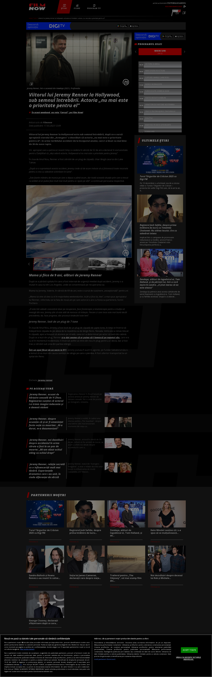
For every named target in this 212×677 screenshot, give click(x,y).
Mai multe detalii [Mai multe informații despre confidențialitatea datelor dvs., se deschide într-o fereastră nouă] (27, 649)
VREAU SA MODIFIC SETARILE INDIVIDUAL (188, 658)
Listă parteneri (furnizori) (104, 659)
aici (21, 664)
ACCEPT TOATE (189, 650)
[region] (106, 656)
